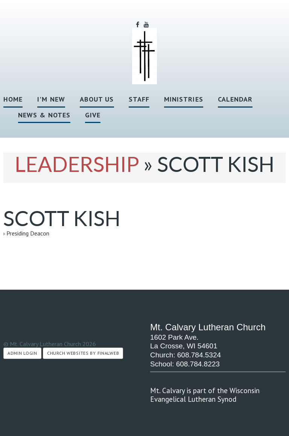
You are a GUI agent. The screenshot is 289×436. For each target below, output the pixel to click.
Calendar (235, 99)
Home (13, 99)
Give (92, 115)
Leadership (77, 163)
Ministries (183, 99)
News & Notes (44, 115)
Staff (139, 99)
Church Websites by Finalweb (83, 353)
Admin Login (22, 353)
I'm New (51, 99)
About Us (97, 99)
